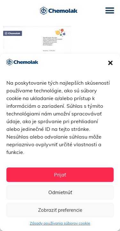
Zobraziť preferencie (60, 210)
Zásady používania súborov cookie (60, 223)
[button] (110, 63)
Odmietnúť (60, 192)
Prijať (60, 175)
